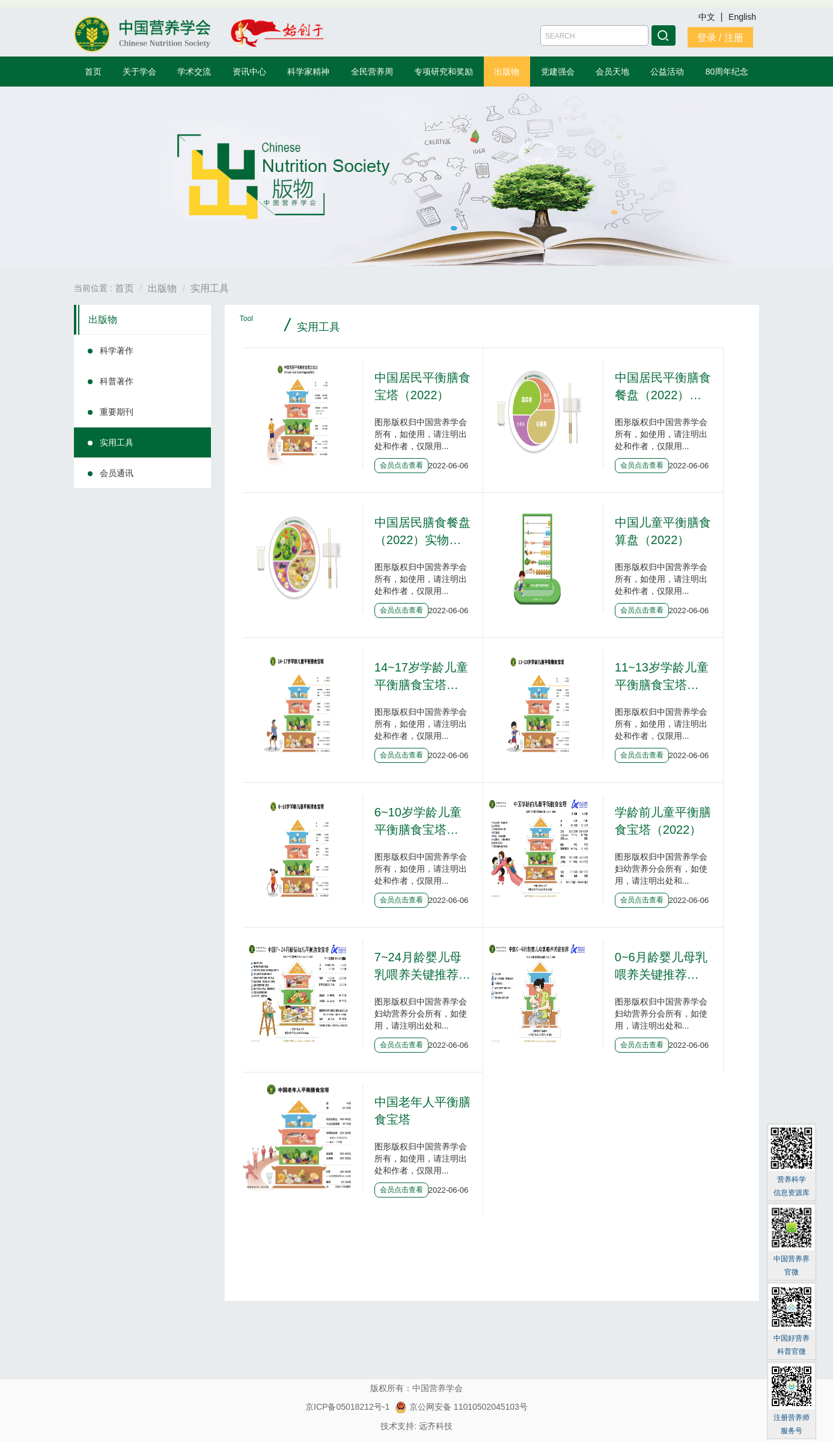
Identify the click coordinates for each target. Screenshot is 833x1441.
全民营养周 (372, 71)
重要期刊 (116, 412)
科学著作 (116, 350)
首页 (93, 71)
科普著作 (116, 381)
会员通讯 (116, 473)
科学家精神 (308, 71)
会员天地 (612, 71)
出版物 (506, 71)
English (742, 17)
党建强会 (558, 71)
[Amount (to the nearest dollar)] (594, 35)
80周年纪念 (727, 71)
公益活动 (667, 71)
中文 (708, 17)
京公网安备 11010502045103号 (461, 1407)
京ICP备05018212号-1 (347, 1407)
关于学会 (139, 71)
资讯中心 (249, 71)
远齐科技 (436, 1426)
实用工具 (210, 288)
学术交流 (194, 71)
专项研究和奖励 (443, 71)
